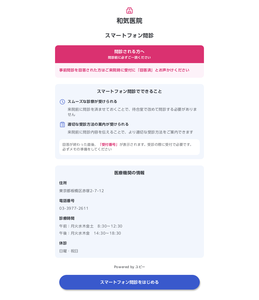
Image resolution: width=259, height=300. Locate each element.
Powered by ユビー (129, 266)
